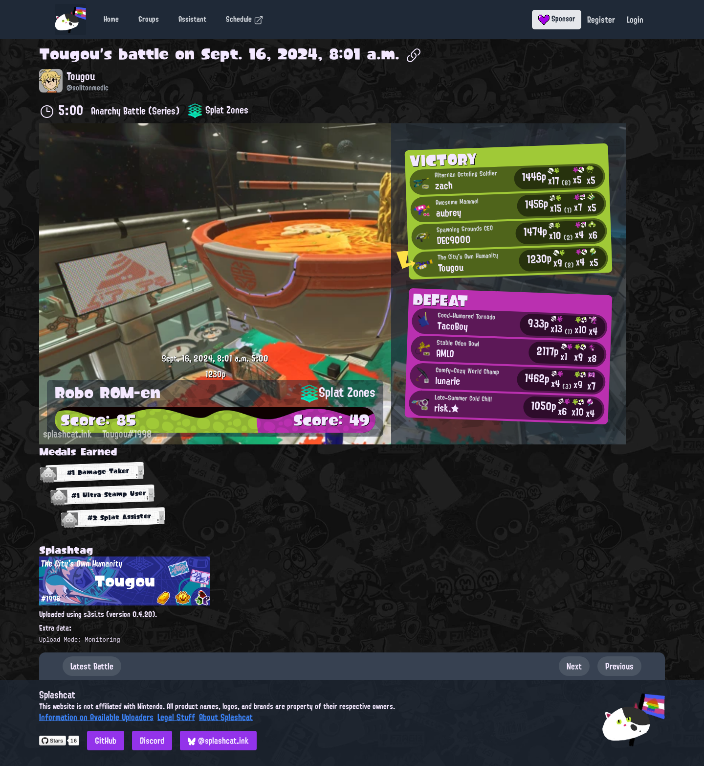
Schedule (245, 19)
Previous (619, 666)
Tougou (69, 54)
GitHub (105, 740)
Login (635, 19)
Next (574, 666)
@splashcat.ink (218, 740)
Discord (152, 740)
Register (601, 19)
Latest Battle (91, 666)
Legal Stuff (176, 717)
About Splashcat (226, 717)
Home (111, 19)
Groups (148, 19)
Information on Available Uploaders (96, 717)
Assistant (192, 19)
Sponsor (556, 18)
